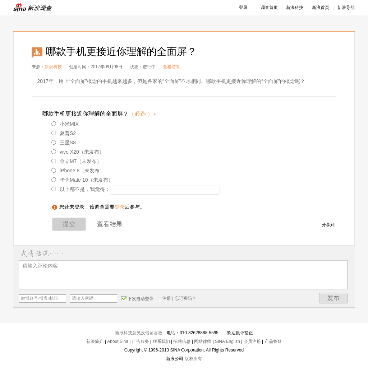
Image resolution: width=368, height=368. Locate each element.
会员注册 (252, 341)
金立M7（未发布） (76, 161)
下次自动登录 (137, 298)
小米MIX (65, 124)
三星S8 (63, 142)
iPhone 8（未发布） (78, 170)
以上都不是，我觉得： (80, 189)
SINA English (227, 341)
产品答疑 (273, 341)
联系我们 (161, 341)
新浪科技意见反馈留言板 (138, 332)
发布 (333, 298)
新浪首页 (320, 7)
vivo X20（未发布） (77, 152)
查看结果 (171, 66)
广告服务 (140, 341)
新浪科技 (294, 7)
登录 (243, 7)
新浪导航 (346, 7)
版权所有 (193, 358)
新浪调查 (33, 7)
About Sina (117, 341)
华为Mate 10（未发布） (82, 180)
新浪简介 (95, 341)
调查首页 (269, 7)
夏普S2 (63, 133)
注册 (166, 298)
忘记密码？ (185, 298)
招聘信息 (181, 341)
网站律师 (202, 341)
